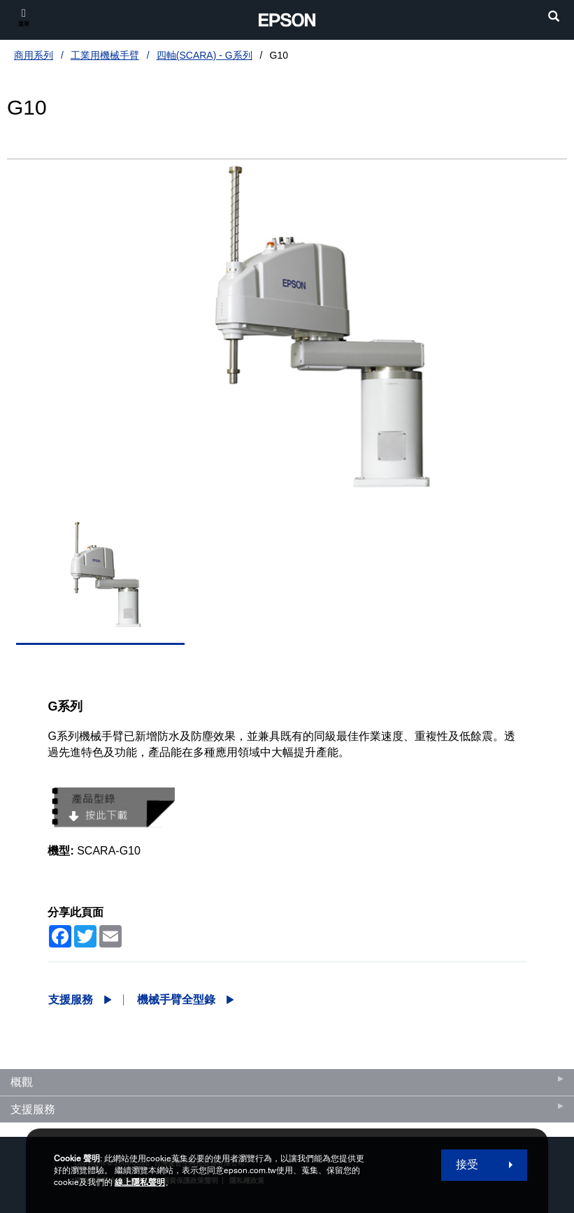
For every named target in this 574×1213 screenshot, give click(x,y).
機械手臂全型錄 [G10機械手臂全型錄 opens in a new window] (176, 999)
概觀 (21, 1082)
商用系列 (33, 55)
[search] (553, 18)
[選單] (24, 17)
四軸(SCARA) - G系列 (204, 55)
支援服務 (70, 999)
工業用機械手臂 (105, 55)
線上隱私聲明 (140, 1182)
